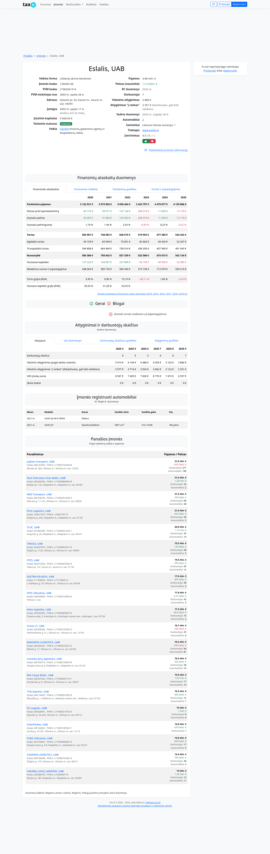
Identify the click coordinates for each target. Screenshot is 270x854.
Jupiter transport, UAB (40, 505)
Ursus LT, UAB (35, 669)
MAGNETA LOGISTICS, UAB (43, 686)
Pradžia (28, 55)
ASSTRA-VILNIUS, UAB (40, 620)
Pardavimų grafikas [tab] (125, 233)
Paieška (104, 4)
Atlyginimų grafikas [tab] (167, 384)
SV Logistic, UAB (37, 751)
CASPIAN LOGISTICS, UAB (43, 798)
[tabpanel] (106, 288)
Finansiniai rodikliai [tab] (86, 233)
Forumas (45, 4)
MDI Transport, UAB (39, 538)
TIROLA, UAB (35, 587)
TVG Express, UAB (38, 735)
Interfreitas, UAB (37, 768)
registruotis (230, 70)
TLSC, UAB (33, 571)
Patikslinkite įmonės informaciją (166, 150)
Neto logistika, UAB (39, 653)
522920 (64, 128)
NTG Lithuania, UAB (39, 636)
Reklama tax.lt (153, 846)
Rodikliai (91, 4)
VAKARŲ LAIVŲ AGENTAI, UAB (45, 815)
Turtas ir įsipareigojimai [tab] (165, 233)
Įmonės (58, 4)
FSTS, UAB (33, 604)
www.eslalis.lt (150, 130)
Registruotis (239, 4)
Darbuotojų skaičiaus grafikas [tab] (118, 384)
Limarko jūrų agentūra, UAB (44, 702)
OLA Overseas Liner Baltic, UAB (46, 521)
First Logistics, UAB (39, 554)
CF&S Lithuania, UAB (39, 782)
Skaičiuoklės (73, 4)
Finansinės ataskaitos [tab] (46, 233)
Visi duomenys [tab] (73, 384)
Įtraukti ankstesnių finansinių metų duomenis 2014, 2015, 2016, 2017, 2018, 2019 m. (142, 337)
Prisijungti (224, 4)
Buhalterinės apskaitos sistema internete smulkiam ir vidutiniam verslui (135, 849)
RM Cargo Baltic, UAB (40, 719)
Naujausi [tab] (40, 384)
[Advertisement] (106, 205)
